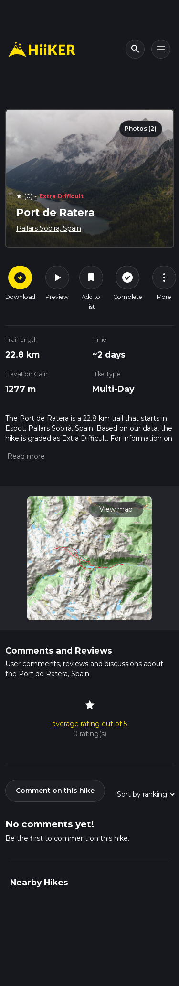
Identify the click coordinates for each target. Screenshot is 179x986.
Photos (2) (141, 128)
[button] (25, 456)
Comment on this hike (55, 790)
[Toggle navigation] (160, 49)
